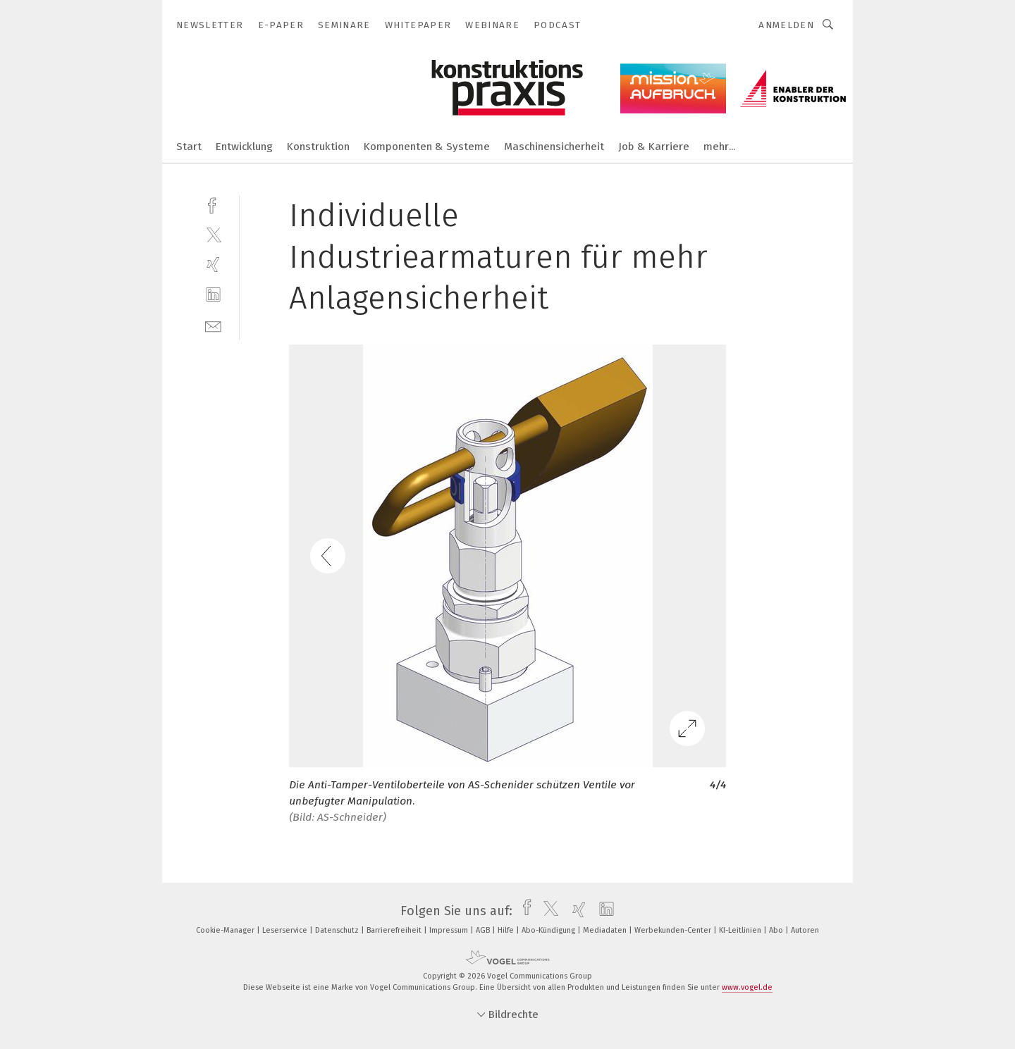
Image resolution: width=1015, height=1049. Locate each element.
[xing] (213, 264)
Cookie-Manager (226, 930)
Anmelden (786, 25)
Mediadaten (606, 930)
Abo (777, 930)
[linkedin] (213, 295)
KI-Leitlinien (741, 930)
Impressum (449, 930)
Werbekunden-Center (673, 930)
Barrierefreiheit (395, 930)
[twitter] (213, 234)
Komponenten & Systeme (427, 146)
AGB (484, 930)
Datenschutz (338, 930)
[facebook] (213, 204)
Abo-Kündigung (549, 930)
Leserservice (285, 930)
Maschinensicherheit (554, 146)
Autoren (805, 930)
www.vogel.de (747, 987)
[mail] (213, 325)
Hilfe (507, 930)
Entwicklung (244, 146)
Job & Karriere (653, 146)
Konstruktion (318, 146)
